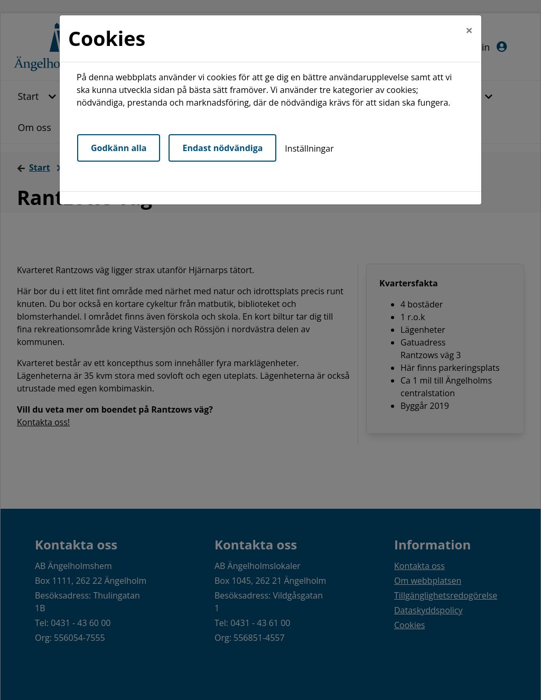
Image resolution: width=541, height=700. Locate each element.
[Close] (469, 30)
